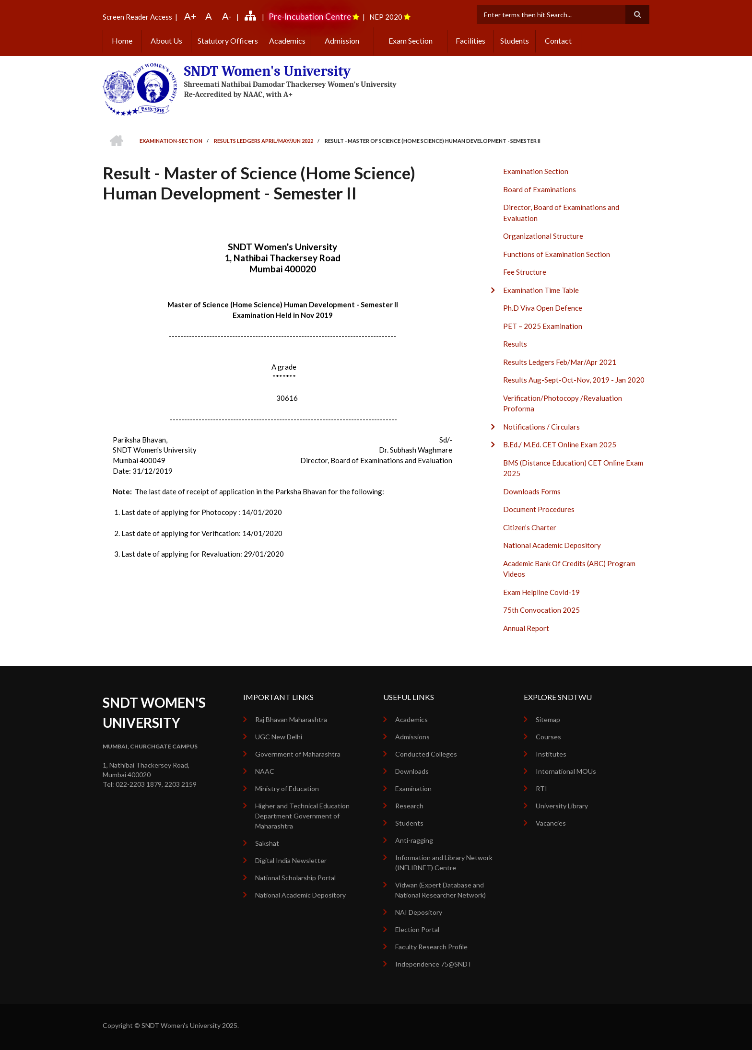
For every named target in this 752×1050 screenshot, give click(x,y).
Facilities (470, 40)
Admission (342, 40)
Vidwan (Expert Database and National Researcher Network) (440, 890)
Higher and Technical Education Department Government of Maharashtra (302, 816)
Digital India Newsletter (291, 860)
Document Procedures (539, 509)
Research (409, 806)
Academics (287, 40)
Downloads (412, 771)
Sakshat (267, 843)
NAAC (264, 771)
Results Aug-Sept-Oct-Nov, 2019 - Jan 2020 (574, 379)
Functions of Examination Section (556, 254)
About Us (166, 40)
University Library (562, 806)
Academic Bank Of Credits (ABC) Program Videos (569, 569)
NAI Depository (418, 912)
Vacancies (551, 823)
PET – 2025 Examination (542, 326)
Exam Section (410, 40)
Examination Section (535, 171)
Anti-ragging (414, 840)
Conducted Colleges (426, 754)
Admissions (412, 737)
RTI (541, 788)
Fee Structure (524, 272)
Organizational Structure (543, 236)
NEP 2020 (386, 16)
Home (122, 40)
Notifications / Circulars (541, 426)
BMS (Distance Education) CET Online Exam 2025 (573, 468)
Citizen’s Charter (529, 527)
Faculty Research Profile (431, 947)
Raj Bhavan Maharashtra (291, 719)
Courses (548, 737)
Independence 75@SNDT (433, 964)
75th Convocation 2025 (541, 610)
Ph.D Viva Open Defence (542, 307)
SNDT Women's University (267, 71)
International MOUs (566, 771)
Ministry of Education (287, 788)
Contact (558, 40)
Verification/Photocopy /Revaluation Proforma (562, 403)
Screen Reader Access (137, 16)
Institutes (551, 754)
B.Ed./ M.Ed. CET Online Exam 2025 (559, 444)
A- (227, 16)
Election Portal (417, 929)
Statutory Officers (228, 40)
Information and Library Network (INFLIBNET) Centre (444, 862)
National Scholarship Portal (295, 878)
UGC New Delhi (278, 737)
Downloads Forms (532, 491)
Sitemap (548, 719)
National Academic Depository (552, 545)
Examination (413, 788)
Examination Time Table (541, 290)
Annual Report (526, 628)
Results (515, 343)
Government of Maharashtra (298, 754)
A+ (190, 16)
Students (514, 40)
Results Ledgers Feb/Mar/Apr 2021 (559, 362)
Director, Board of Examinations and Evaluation (561, 212)
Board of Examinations (539, 189)
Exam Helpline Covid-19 (541, 592)
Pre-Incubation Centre (309, 17)
